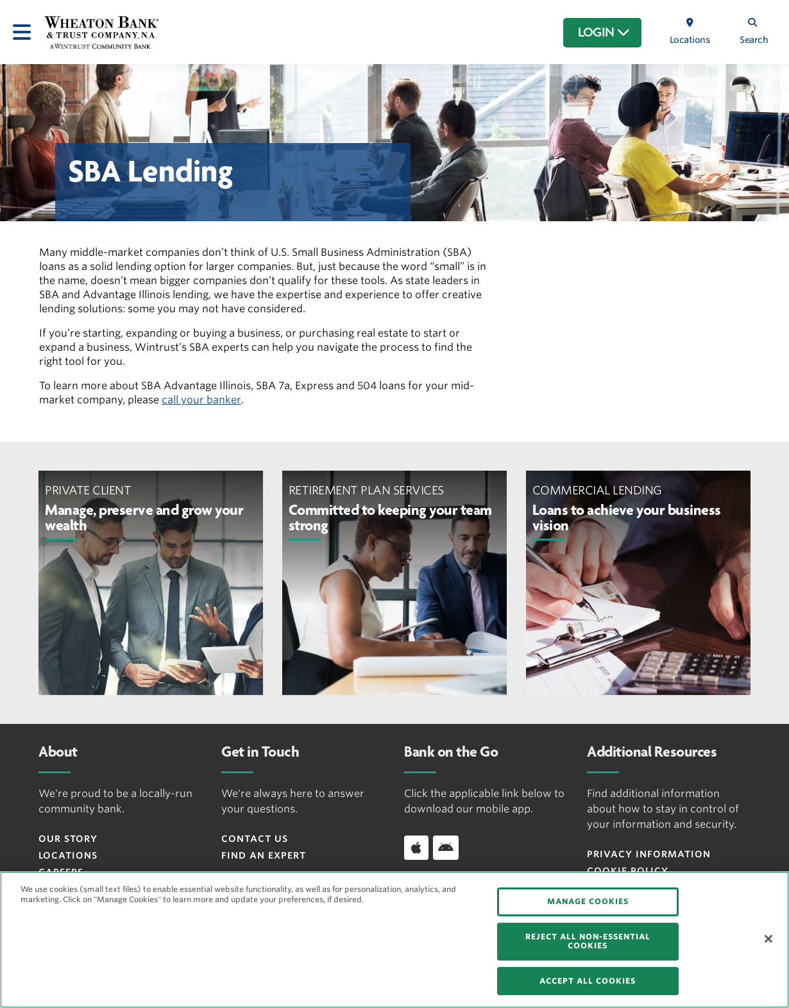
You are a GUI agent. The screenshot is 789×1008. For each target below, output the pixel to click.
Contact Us (254, 839)
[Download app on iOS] (416, 848)
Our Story (68, 839)
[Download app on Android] (446, 848)
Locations (68, 855)
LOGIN (604, 33)
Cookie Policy (627, 871)
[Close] (768, 939)
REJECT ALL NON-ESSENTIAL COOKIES (587, 941)
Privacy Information (649, 854)
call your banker (201, 400)
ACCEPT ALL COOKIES (587, 981)
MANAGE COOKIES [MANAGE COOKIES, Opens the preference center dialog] (588, 901)
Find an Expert (263, 855)
